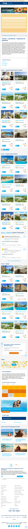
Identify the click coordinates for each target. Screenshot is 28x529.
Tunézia (11, 5)
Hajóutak (2, 491)
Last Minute (7, 5)
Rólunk (15, 499)
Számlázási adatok (17, 491)
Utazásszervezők (17, 501)
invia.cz (9, 522)
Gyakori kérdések (17, 485)
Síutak (2, 493)
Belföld (2, 494)
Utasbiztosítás (3, 496)
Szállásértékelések (4, 501)
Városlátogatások (4, 490)
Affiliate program (3, 499)
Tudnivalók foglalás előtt (18, 487)
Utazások (3, 5)
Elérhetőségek (16, 496)
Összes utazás (3, 485)
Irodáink (15, 498)
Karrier (15, 504)
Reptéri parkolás (3, 498)
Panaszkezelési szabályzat (19, 494)
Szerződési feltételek (18, 488)
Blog (2, 506)
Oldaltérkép (16, 505)
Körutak (2, 488)
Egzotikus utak (3, 487)
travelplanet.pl (16, 522)
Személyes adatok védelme (19, 490)
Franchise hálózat (17, 502)
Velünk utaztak (3, 505)
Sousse (4, 422)
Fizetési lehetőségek (18, 493)
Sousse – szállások (6, 232)
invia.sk (12, 522)
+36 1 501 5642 (14, 511)
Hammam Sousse (19, 422)
